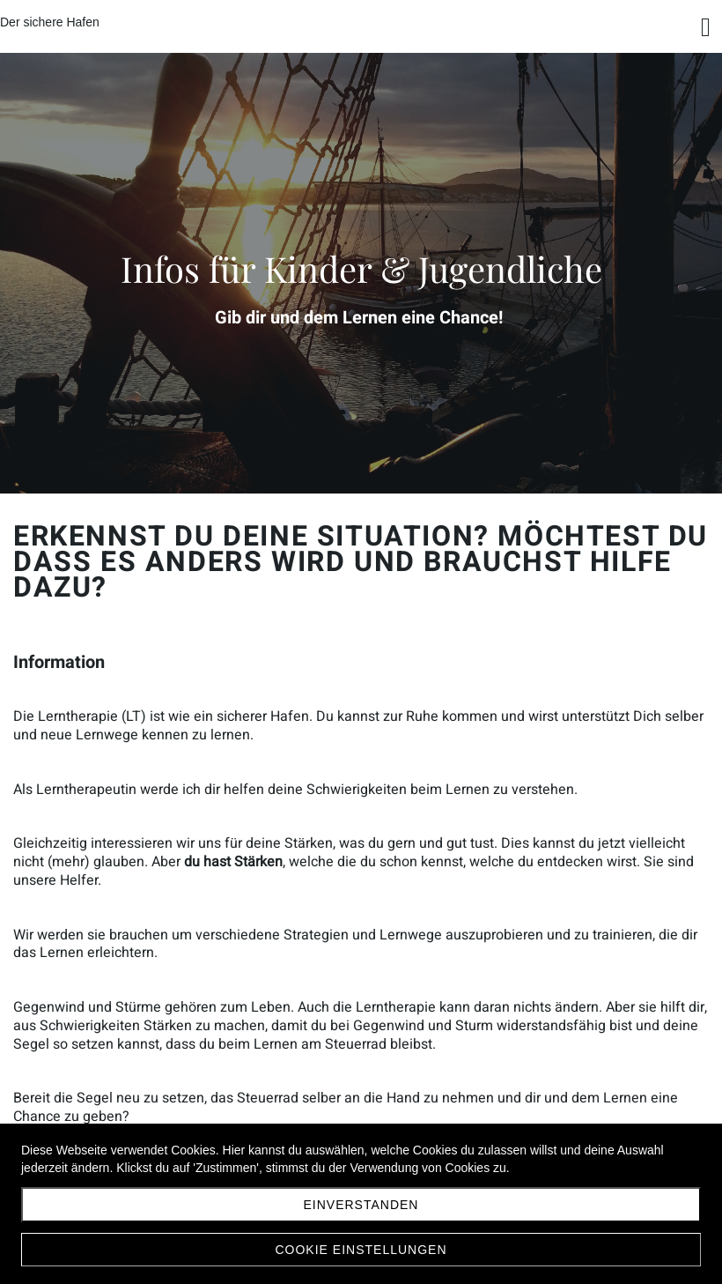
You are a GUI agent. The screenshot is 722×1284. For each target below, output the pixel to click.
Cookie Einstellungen (360, 1250)
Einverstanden (361, 1205)
